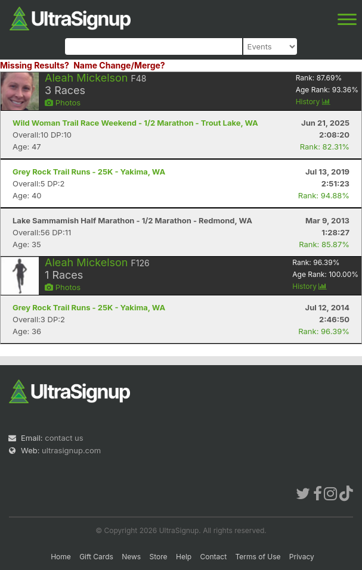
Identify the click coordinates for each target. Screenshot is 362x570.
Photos (63, 102)
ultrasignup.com (71, 450)
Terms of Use (257, 556)
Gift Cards (96, 556)
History (313, 101)
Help (183, 556)
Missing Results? (34, 65)
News (131, 556)
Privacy (301, 556)
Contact (213, 556)
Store (159, 556)
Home (61, 556)
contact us (64, 438)
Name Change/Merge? (119, 65)
